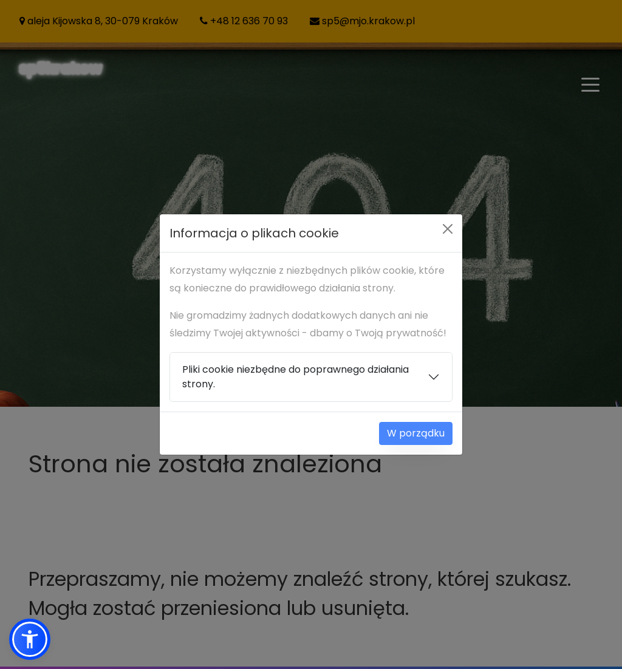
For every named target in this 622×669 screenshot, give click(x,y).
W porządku (416, 433)
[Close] (447, 229)
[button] (29, 639)
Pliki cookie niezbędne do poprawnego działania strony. (295, 376)
